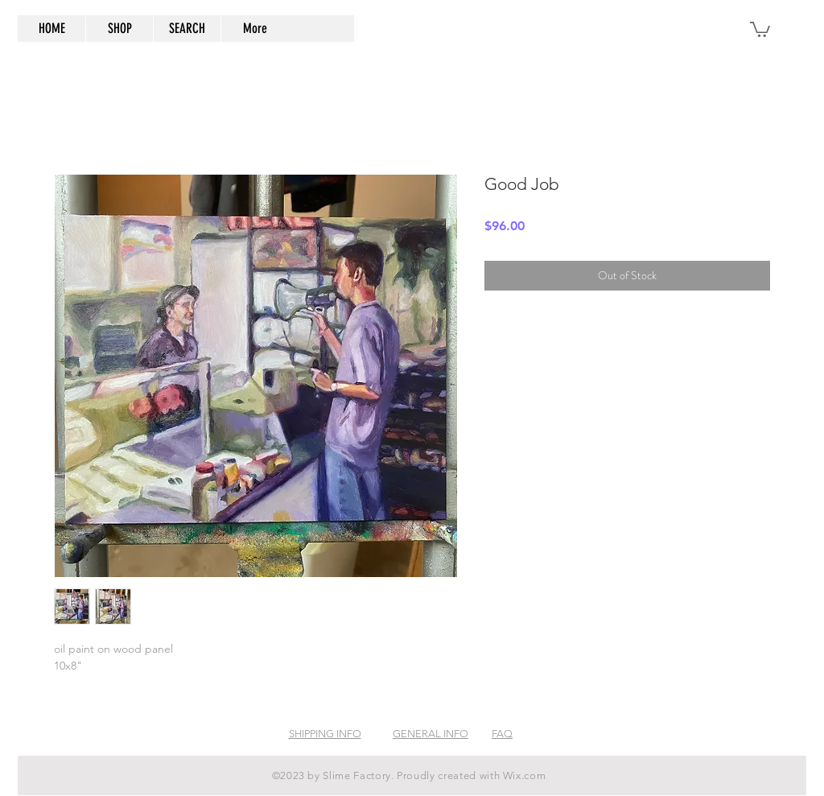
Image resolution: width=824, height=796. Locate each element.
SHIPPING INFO (325, 734)
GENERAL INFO (430, 734)
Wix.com (524, 775)
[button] (760, 28)
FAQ (502, 734)
